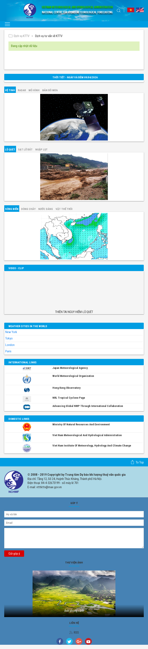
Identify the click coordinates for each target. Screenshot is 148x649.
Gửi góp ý (14, 553)
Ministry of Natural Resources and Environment (81, 424)
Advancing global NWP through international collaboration (87, 406)
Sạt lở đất (25, 149)
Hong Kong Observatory (66, 387)
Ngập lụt (41, 149)
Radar (22, 90)
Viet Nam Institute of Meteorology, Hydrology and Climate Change (91, 445)
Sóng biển (11, 209)
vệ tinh (10, 90)
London (10, 345)
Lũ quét (10, 149)
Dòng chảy (28, 209)
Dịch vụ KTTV (18, 36)
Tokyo (9, 338)
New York (11, 332)
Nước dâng (45, 209)
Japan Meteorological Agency (70, 367)
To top (137, 462)
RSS (74, 632)
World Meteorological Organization (73, 376)
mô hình (34, 90)
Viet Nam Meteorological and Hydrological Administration (87, 435)
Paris (8, 351)
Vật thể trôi (64, 209)
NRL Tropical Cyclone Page (68, 397)
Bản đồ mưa (50, 90)
